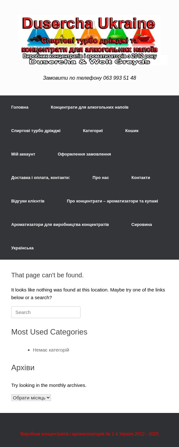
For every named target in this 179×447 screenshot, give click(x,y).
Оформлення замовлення (84, 154)
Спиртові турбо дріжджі (36, 130)
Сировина (142, 224)
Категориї (93, 130)
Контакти (141, 177)
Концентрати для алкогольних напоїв (89, 107)
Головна (19, 107)
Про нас (101, 177)
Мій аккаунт (23, 154)
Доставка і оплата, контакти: (40, 177)
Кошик (131, 130)
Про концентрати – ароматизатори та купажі (112, 201)
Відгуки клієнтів (28, 201)
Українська (22, 248)
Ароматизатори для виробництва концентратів (60, 224)
